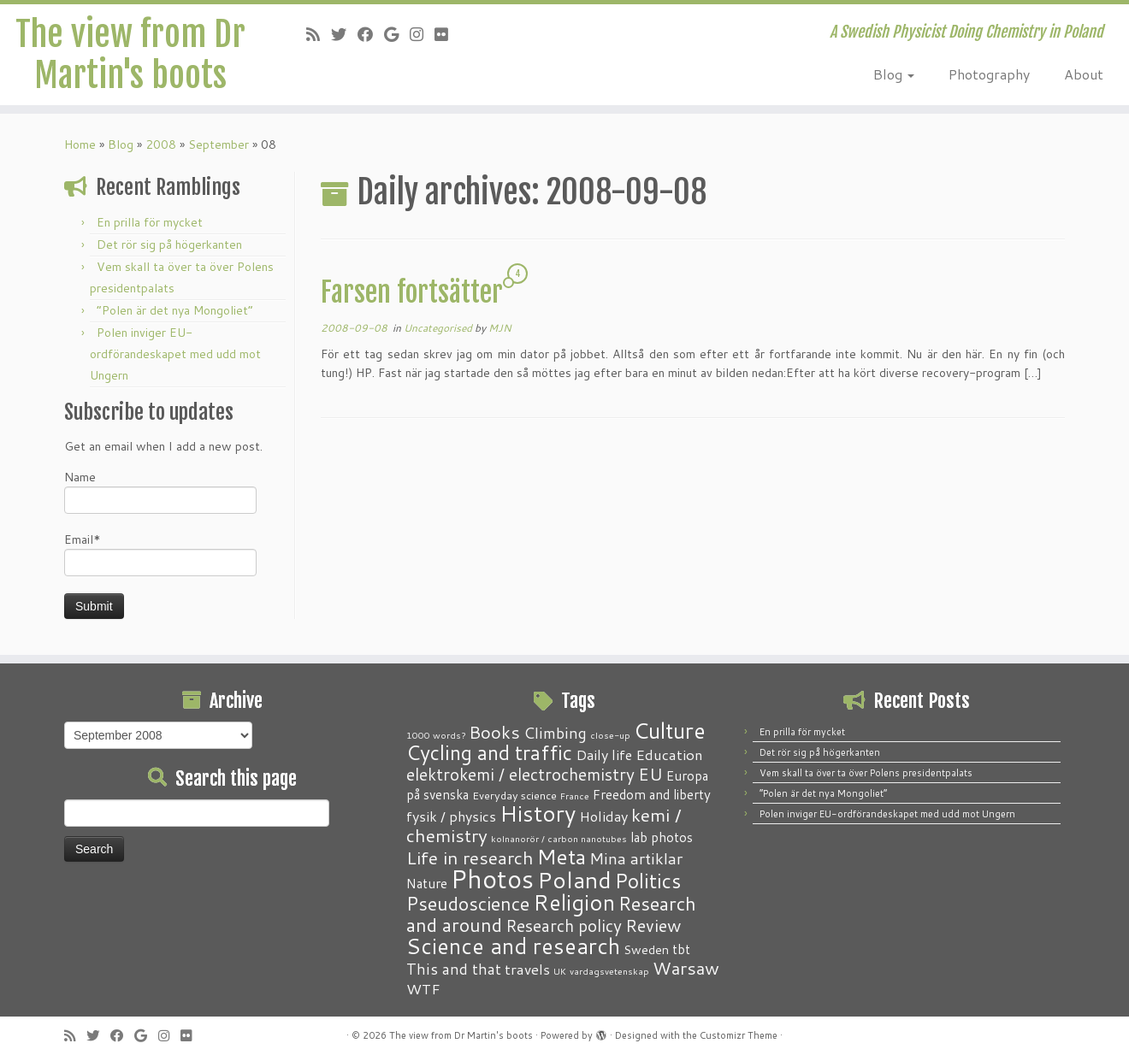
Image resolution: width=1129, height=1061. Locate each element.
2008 (160, 144)
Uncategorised (439, 328)
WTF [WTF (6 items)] (423, 988)
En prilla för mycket (150, 222)
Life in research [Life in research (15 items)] (470, 857)
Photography (989, 74)
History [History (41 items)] (537, 813)
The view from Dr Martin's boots (130, 55)
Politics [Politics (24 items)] (648, 880)
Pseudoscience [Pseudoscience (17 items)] (467, 903)
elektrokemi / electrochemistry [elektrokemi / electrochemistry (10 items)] (520, 774)
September (218, 144)
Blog (893, 74)
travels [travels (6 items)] (527, 968)
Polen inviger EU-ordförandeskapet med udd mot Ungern (175, 354)
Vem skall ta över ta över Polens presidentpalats (866, 773)
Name (160, 491)
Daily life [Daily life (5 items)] (604, 754)
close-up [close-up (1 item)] (610, 734)
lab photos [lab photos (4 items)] (661, 837)
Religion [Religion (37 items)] (574, 902)
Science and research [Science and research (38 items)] (513, 945)
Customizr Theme (738, 1035)
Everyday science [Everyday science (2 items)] (514, 795)
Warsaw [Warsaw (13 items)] (686, 968)
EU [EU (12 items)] (650, 774)
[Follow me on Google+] (397, 34)
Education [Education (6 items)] (669, 754)
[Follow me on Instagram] (422, 34)
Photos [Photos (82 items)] (492, 878)
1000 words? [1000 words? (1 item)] (435, 734)
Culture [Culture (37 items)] (670, 730)
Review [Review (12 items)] (653, 925)
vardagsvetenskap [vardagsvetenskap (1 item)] (609, 970)
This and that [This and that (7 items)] (453, 969)
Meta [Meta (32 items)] (561, 856)
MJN (499, 328)
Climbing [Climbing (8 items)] (555, 733)
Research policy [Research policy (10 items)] (563, 925)
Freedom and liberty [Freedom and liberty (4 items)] (652, 794)
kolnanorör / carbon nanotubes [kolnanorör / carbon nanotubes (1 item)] (559, 838)
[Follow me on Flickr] (446, 34)
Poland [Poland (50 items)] (574, 880)
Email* (160, 553)
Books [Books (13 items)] (494, 732)
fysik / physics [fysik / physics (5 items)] (451, 816)
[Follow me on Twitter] (344, 34)
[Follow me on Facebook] (371, 34)
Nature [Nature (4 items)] (426, 883)
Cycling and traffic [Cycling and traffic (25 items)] (489, 752)
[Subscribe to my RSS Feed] (318, 34)
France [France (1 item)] (574, 795)
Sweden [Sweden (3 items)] (646, 949)
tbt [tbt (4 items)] (681, 949)
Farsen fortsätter (412, 292)
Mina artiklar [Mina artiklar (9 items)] (636, 858)
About (1083, 74)
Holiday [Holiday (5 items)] (603, 816)
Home (80, 144)
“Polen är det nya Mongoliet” (175, 310)
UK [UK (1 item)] (559, 970)
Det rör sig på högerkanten (169, 244)
